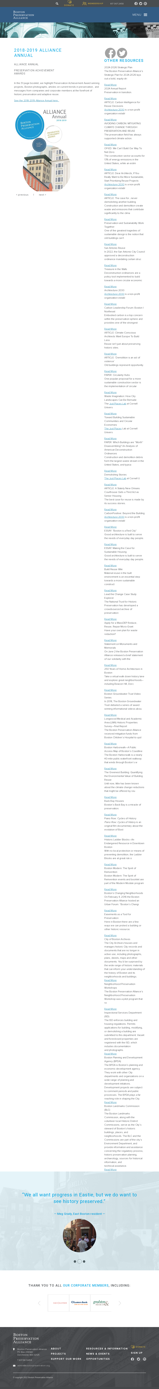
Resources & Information (107, 1348)
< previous (22, 194)
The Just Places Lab (115, 478)
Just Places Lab (117, 403)
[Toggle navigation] (145, 15)
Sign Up (137, 1352)
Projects (58, 1353)
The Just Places (113, 428)
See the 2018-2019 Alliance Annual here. (36, 100)
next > (42, 194)
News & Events (98, 1353)
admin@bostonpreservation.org (33, 1365)
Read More (110, 84)
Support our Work (66, 1358)
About (56, 1348)
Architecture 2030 (114, 109)
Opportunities (98, 1358)
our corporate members (86, 1285)
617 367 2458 (117, 3)
